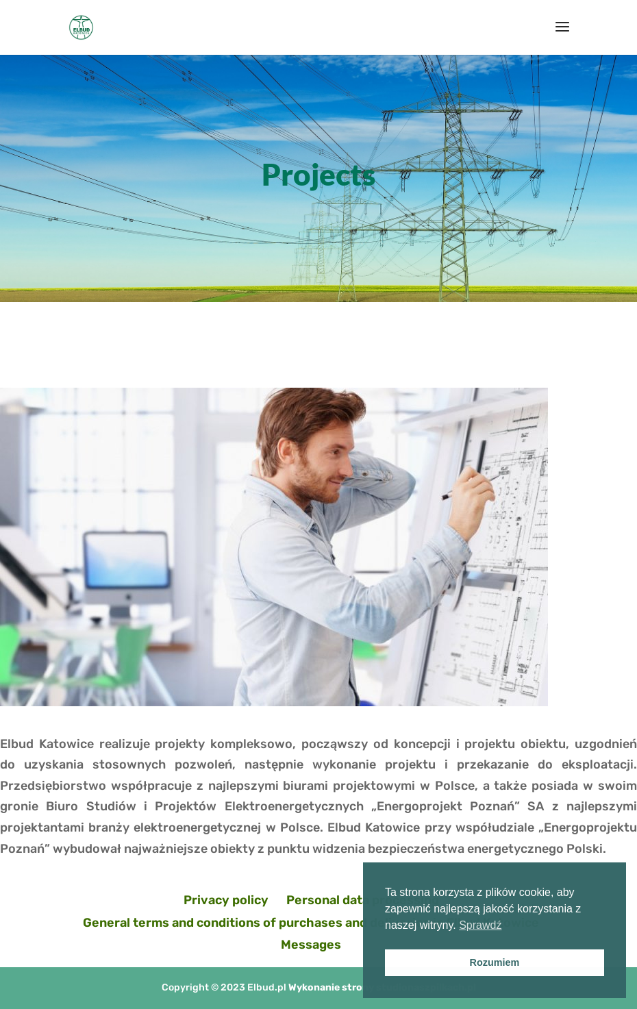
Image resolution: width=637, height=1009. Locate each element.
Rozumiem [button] (495, 962)
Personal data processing (362, 900)
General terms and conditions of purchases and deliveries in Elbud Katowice (311, 922)
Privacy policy (226, 900)
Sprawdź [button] (480, 925)
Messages (311, 944)
